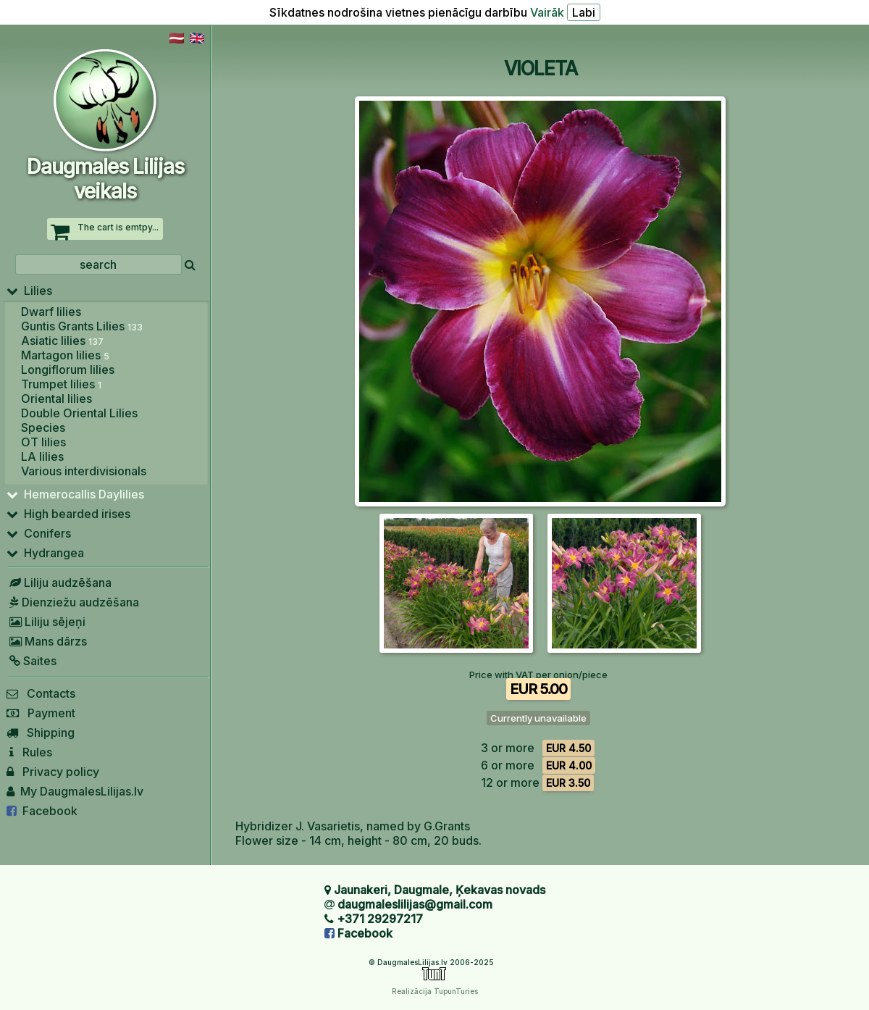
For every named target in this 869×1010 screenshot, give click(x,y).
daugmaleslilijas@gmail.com (414, 904)
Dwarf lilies (51, 311)
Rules (29, 752)
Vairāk (547, 12)
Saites (31, 661)
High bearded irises (68, 513)
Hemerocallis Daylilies (75, 494)
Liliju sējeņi (46, 621)
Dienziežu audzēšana (73, 602)
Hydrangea (45, 553)
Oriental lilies (56, 398)
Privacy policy (53, 771)
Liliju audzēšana (59, 582)
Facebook (42, 811)
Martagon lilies (65, 355)
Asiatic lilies (62, 340)
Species (43, 427)
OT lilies (43, 442)
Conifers (39, 533)
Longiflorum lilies (67, 369)
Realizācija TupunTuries (435, 991)
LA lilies (42, 456)
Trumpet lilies (61, 384)
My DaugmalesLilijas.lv (75, 791)
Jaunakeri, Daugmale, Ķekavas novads (439, 889)
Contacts (41, 693)
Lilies (29, 290)
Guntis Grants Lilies (82, 326)
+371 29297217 (380, 918)
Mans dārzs (47, 641)
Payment (41, 713)
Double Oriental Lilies (79, 413)
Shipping (41, 732)
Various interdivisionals (83, 471)
